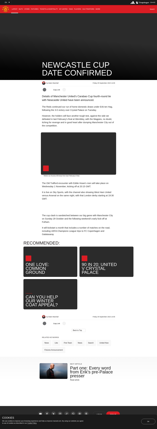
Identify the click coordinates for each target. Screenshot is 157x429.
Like (56, 343)
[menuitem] (14, 9)
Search (91, 343)
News (46, 343)
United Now (103, 343)
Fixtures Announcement (53, 350)
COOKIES (8, 418)
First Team (68, 343)
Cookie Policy (32, 423)
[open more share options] (64, 89)
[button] (5, 2)
